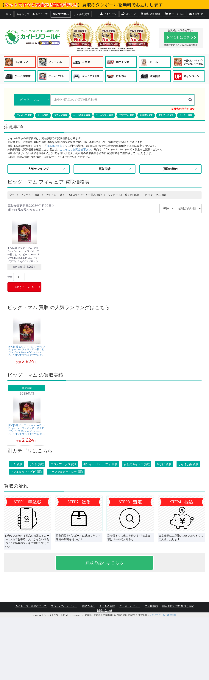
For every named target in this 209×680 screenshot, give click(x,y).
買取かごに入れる (24, 287)
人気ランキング (38, 169)
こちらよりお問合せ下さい (75, 149)
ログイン (128, 13)
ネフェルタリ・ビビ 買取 (26, 471)
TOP (9, 14)
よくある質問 (82, 14)
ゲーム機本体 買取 (81, 115)
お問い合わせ (104, 610)
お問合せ (196, 13)
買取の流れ (170, 169)
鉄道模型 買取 (146, 115)
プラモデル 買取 (126, 115)
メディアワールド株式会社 (162, 615)
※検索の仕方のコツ (183, 109)
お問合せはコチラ (179, 37)
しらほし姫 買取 (188, 464)
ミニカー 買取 (185, 115)
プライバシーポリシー (64, 606)
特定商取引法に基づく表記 (178, 606)
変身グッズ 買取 (166, 115)
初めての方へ (61, 14)
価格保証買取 (54, 145)
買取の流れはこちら (104, 562)
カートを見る (174, 13)
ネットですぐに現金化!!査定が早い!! (41, 4)
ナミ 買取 (16, 464)
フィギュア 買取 (24, 115)
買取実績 (104, 169)
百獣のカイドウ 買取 (137, 464)
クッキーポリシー (129, 606)
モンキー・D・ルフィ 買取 (100, 464)
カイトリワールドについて (32, 14)
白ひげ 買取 (164, 464)
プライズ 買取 (60, 115)
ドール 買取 (43, 115)
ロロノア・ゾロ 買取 (64, 464)
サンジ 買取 (36, 464)
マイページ (108, 13)
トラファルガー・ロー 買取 (66, 471)
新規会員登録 (150, 13)
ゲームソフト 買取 (104, 115)
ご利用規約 (151, 606)
